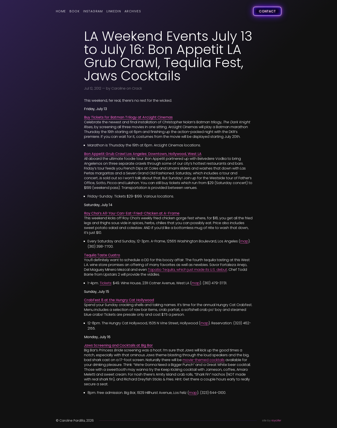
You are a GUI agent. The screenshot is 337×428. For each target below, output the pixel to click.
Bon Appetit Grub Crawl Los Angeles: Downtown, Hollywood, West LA (142, 153)
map (244, 241)
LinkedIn (113, 11)
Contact (267, 11)
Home (61, 11)
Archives (133, 11)
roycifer (276, 420)
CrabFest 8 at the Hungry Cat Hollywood (119, 300)
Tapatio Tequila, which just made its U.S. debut (187, 269)
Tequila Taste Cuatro (102, 255)
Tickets (105, 283)
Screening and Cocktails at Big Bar (118, 345)
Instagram (93, 11)
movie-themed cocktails (204, 359)
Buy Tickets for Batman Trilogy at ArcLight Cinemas (128, 117)
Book (75, 11)
